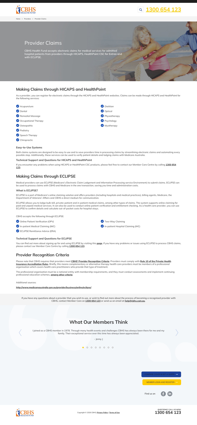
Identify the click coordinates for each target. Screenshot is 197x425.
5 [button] (100, 348)
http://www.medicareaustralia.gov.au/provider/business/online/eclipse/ (53, 287)
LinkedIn (169, 393)
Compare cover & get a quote (160, 374)
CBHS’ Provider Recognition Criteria (90, 261)
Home (18, 19)
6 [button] (105, 348)
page (99, 243)
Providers (27, 19)
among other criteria (61, 274)
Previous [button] (20, 332)
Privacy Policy (102, 412)
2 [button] (88, 348)
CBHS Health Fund (25, 412)
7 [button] (109, 348)
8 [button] (113, 348)
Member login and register (160, 382)
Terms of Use (114, 412)
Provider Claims (40, 19)
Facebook (163, 393)
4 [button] (96, 348)
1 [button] (83, 348)
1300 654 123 (163, 9)
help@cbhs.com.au (135, 300)
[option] (98, 331)
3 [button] (92, 348)
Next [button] (176, 332)
